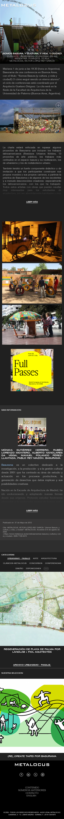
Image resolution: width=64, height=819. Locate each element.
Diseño (19, 568)
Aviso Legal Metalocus (50, 812)
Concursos (35, 563)
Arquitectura (49, 558)
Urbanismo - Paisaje (18, 558)
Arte (35, 558)
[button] (4, 619)
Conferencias (53, 563)
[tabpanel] (32, 619)
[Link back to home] (18, 5)
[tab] (19, 558)
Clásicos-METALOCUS (15, 563)
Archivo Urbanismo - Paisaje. (32, 665)
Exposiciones (33, 568)
